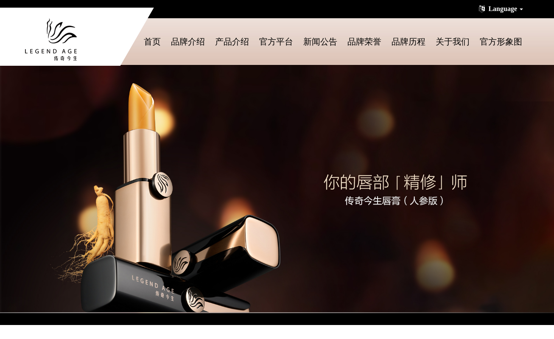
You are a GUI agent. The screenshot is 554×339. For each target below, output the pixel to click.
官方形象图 (501, 41)
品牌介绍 (188, 41)
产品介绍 (232, 41)
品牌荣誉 (364, 41)
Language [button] (500, 8)
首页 (152, 41)
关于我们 (453, 41)
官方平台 (276, 41)
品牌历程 (408, 41)
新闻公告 (320, 41)
